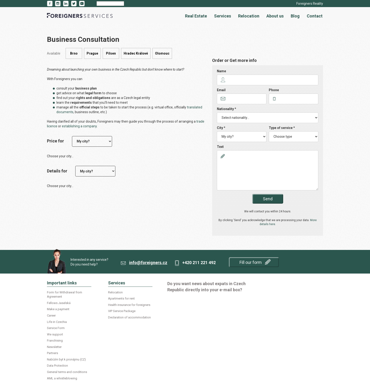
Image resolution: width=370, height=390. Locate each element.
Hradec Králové (136, 53)
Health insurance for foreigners (129, 305)
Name (221, 71)
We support (55, 334)
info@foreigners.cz (148, 262)
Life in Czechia (57, 322)
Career (51, 315)
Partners (52, 353)
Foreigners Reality (309, 3)
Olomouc (162, 53)
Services (222, 15)
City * (221, 128)
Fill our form (255, 262)
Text (220, 147)
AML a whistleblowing (62, 378)
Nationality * (226, 109)
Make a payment (58, 309)
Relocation (248, 15)
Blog (295, 15)
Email (221, 90)
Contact (315, 15)
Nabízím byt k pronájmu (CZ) (66, 359)
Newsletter (54, 347)
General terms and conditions (67, 372)
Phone (274, 90)
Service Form (56, 328)
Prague (92, 53)
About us (275, 15)
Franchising (55, 340)
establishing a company (79, 126)
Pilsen (111, 53)
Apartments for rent (121, 298)
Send (268, 198)
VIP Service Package (121, 311)
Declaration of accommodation (129, 317)
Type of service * (282, 128)
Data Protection (57, 365)
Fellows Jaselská (59, 303)
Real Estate (196, 15)
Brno (74, 53)
